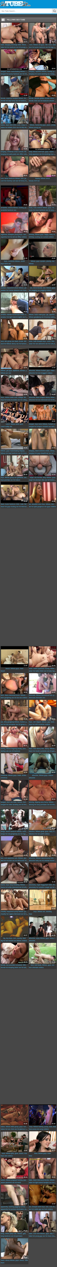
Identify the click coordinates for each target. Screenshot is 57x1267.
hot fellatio (8, 127)
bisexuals (32, 698)
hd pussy (47, 317)
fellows (31, 127)
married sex (12, 941)
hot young (36, 1236)
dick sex (12, 860)
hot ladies (36, 671)
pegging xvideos (45, 290)
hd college (24, 400)
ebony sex (15, 344)
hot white (9, 887)
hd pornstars (18, 1236)
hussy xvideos (28, 290)
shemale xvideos (38, 967)
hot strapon (38, 426)
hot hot (10, 237)
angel (31, 480)
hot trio (7, 47)
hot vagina (9, 914)
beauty (31, 181)
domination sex (22, 1209)
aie (30, 507)
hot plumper (37, 480)
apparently (4, 1209)
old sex (15, 237)
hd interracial (23, 507)
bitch (2, 698)
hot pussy (9, 74)
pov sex (8, 373)
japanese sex (37, 154)
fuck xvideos (48, 1209)
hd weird (18, 1182)
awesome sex (43, 344)
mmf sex (37, 181)
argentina (4, 237)
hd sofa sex (28, 914)
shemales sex (40, 698)
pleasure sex (18, 290)
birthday (31, 237)
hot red (7, 834)
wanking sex (45, 74)
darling (3, 751)
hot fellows (7, 344)
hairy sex (38, 860)
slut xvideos (23, 698)
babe (2, 47)
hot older (9, 804)
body (30, 154)
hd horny (22, 181)
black (2, 507)
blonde (3, 101)
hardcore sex (14, 47)
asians (3, 1182)
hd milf (25, 74)
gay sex (41, 1209)
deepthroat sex (46, 453)
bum (30, 967)
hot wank (38, 74)
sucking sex (39, 237)
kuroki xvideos (25, 860)
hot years (35, 47)
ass (30, 290)
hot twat (8, 453)
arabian (3, 290)
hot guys (37, 453)
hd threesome (26, 804)
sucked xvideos (48, 237)
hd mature (16, 480)
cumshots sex (44, 751)
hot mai (6, 860)
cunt (2, 181)
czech (3, 426)
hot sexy (37, 804)
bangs (3, 834)
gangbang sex (39, 317)
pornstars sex (45, 804)
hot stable (35, 1209)
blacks (3, 887)
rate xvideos (8, 1156)
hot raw (35, 344)
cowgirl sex (48, 887)
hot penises (12, 1209)
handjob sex (47, 1182)
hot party (10, 154)
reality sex (8, 426)
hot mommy (8, 181)
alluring (31, 804)
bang (2, 1236)
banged (3, 74)
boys (2, 264)
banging (31, 74)
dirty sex (44, 480)
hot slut (37, 373)
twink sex (7, 264)
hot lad (5, 941)
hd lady (49, 671)
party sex (16, 154)
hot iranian (9, 290)
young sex (37, 127)
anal (2, 344)
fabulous (32, 834)
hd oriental (45, 860)
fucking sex (15, 507)
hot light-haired (12, 317)
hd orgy (50, 47)
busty (31, 210)
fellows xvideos (22, 941)
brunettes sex (15, 400)
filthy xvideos (22, 237)
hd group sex (23, 724)
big (2, 941)
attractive (32, 373)
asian (31, 344)
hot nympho (40, 887)
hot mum (36, 210)
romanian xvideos (44, 724)
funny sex (15, 101)
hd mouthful (25, 453)
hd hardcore (23, 101)
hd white (25, 887)
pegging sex (36, 290)
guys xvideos (51, 507)
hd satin (24, 967)
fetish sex (43, 671)
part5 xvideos (45, 834)
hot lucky (7, 400)
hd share (53, 804)
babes (3, 127)
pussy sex (36, 1129)
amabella (4, 210)
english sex (21, 317)
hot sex (37, 400)
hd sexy (51, 210)
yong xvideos (44, 1129)
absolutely (32, 887)
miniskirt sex (47, 426)
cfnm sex (16, 127)
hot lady (8, 101)
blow (30, 1156)
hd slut (16, 698)
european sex (13, 724)
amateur (3, 317)
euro (30, 47)
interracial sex (45, 400)
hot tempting (10, 967)
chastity (3, 914)
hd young (22, 47)
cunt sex (15, 181)
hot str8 (35, 724)
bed (2, 860)
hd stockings (46, 154)
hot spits (34, 507)
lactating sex (17, 804)
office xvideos (24, 154)
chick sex (37, 101)
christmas (4, 778)
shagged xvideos (46, 373)
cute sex (9, 751)
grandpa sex (8, 480)
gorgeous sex (42, 507)
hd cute (50, 344)
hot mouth (36, 751)
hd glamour (21, 1129)
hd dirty (21, 127)
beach (3, 671)
